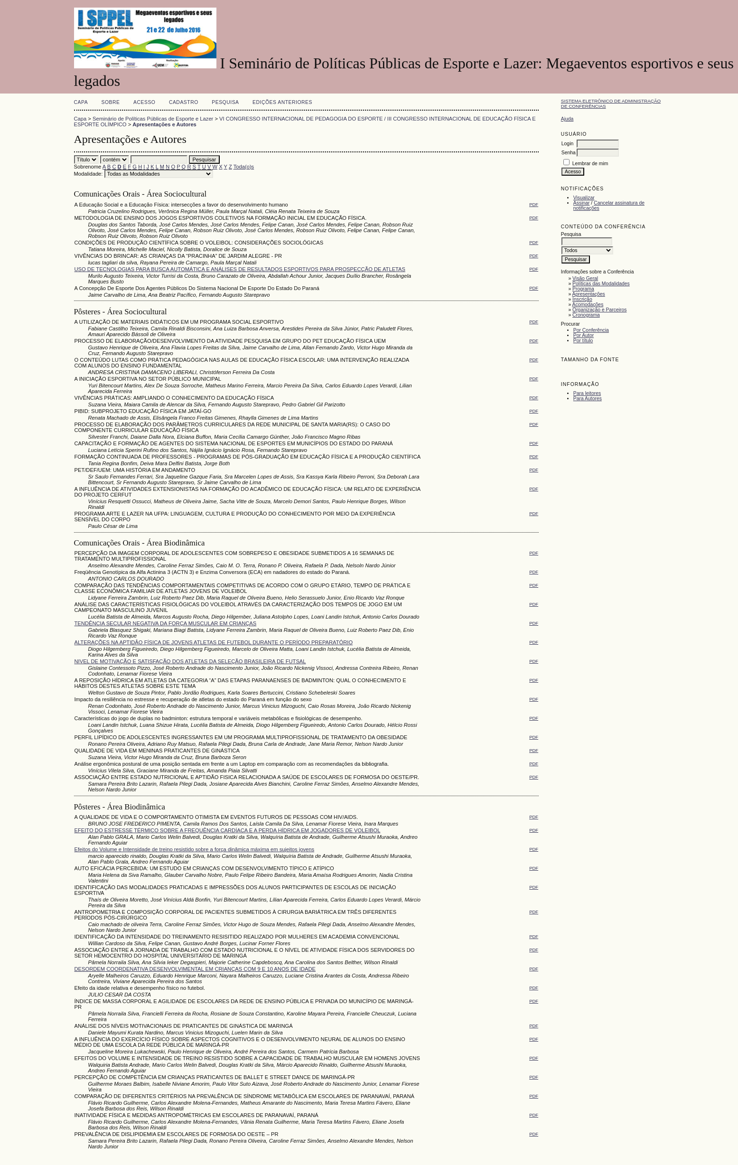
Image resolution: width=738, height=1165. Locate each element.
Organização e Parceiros (599, 309)
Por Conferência (591, 330)
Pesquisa (225, 102)
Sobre (111, 102)
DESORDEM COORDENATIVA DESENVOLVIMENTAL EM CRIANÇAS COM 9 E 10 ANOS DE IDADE (195, 969)
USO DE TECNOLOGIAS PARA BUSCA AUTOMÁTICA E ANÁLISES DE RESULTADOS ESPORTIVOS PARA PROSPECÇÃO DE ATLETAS (240, 269)
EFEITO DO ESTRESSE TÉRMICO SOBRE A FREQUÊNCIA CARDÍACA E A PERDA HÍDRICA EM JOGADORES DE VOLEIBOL (228, 830)
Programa (583, 288)
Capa (81, 102)
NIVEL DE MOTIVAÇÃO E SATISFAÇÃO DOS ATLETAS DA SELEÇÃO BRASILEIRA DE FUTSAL (190, 661)
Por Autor (583, 335)
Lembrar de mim (590, 163)
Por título (583, 340)
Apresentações (588, 294)
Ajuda (567, 119)
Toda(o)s (244, 166)
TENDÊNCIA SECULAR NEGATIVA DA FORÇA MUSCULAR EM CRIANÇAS (166, 623)
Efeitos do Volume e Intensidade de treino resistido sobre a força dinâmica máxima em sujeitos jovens (195, 849)
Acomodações (588, 304)
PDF (533, 204)
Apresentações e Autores (164, 124)
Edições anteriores (282, 102)
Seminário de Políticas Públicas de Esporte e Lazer (153, 119)
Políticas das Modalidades (601, 283)
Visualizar (584, 197)
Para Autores (587, 398)
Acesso (144, 102)
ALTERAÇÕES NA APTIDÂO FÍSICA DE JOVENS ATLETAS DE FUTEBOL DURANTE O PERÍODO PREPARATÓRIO (214, 642)
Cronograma (586, 315)
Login (567, 143)
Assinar (581, 203)
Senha (568, 152)
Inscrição (582, 299)
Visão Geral (585, 278)
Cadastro (183, 102)
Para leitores (587, 393)
